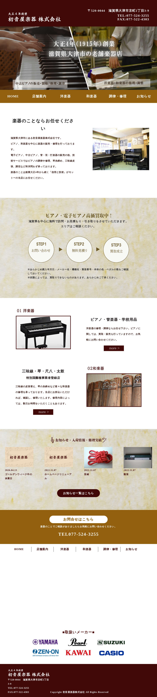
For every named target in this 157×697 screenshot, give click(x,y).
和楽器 (91, 96)
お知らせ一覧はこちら (78, 493)
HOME (13, 96)
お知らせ (144, 96)
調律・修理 (118, 96)
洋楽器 (65, 96)
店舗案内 (39, 96)
